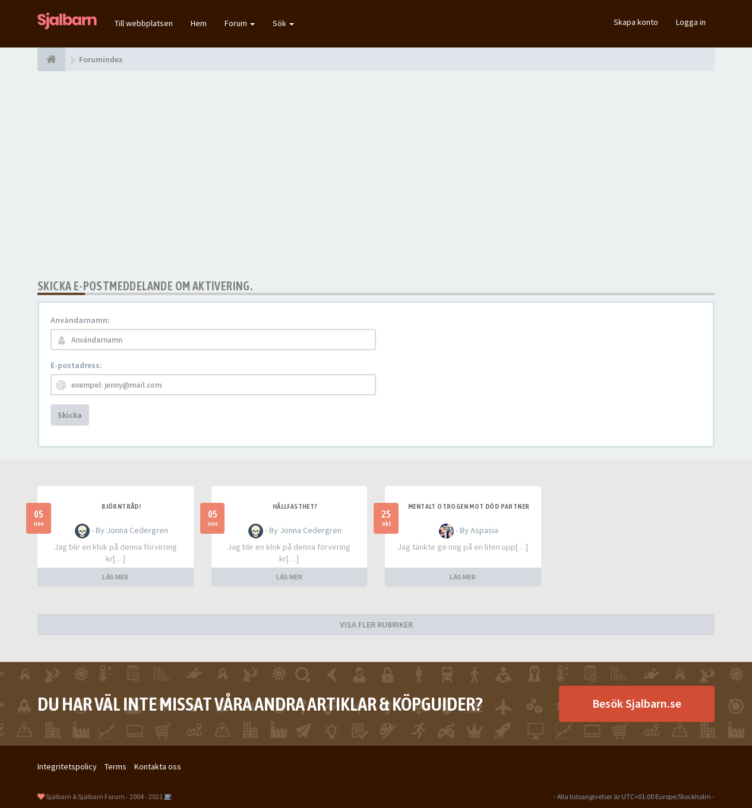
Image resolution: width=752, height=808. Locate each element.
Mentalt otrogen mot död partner (468, 506)
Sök (283, 23)
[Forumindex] (51, 59)
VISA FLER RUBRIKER (376, 624)
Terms (116, 766)
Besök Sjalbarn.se (636, 703)
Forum (240, 23)
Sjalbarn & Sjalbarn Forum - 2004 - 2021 (104, 796)
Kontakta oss (157, 766)
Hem (199, 23)
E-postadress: (76, 365)
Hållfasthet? (295, 506)
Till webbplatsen (144, 23)
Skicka (70, 415)
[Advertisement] (376, 175)
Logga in (691, 22)
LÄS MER (115, 576)
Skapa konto (636, 22)
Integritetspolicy (67, 766)
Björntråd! (121, 506)
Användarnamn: (80, 320)
